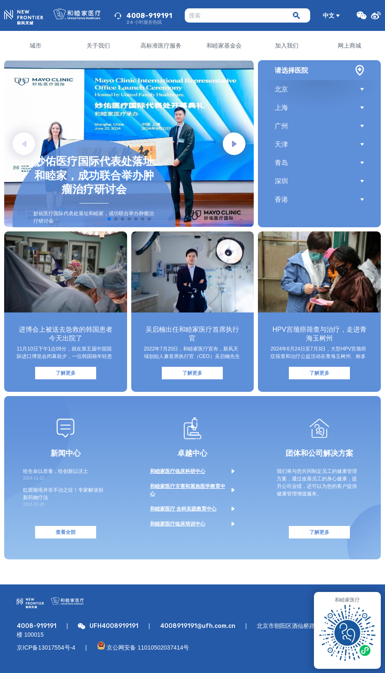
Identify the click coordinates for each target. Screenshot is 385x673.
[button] (234, 143)
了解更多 (66, 373)
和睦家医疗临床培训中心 (177, 524)
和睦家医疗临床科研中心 (177, 471)
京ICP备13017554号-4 (46, 647)
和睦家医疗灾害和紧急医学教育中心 (187, 490)
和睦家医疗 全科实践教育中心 (183, 509)
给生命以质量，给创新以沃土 (55, 471)
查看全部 (66, 532)
